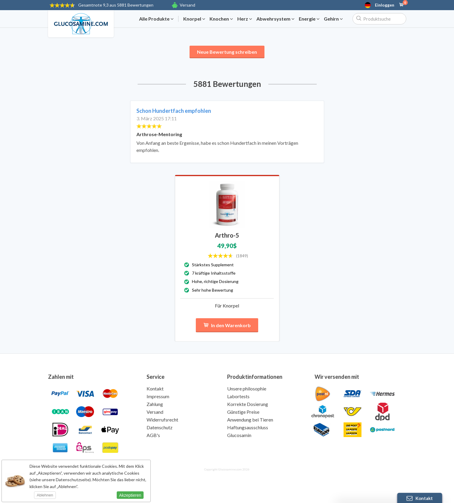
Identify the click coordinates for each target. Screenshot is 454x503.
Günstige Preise (243, 412)
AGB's (153, 435)
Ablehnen (45, 495)
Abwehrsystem (275, 18)
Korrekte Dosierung (247, 404)
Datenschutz (160, 427)
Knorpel (194, 18)
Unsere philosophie (246, 388)
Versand (187, 4)
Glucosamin (239, 435)
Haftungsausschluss (247, 427)
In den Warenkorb (227, 325)
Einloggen (384, 5)
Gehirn (333, 18)
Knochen (221, 18)
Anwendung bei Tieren (250, 419)
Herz (244, 18)
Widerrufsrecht (162, 419)
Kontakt (155, 388)
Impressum (158, 396)
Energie (309, 18)
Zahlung (155, 404)
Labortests (238, 396)
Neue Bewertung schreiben (227, 52)
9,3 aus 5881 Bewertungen (115, 4)
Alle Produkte (156, 18)
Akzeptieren (130, 495)
